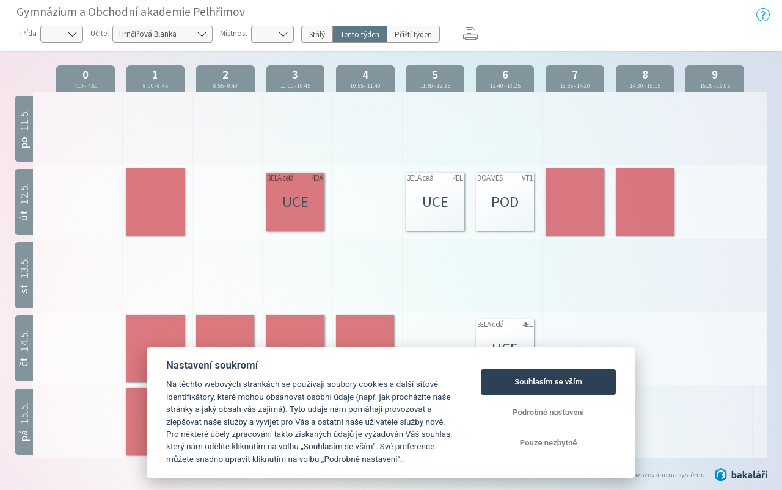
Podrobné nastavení (548, 412)
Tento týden (359, 34)
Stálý (317, 34)
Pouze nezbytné (548, 442)
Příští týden (413, 34)
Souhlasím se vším (548, 381)
